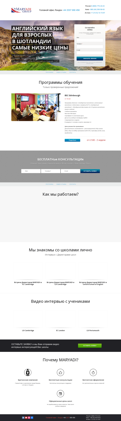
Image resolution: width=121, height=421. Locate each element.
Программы (49, 72)
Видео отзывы (61, 72)
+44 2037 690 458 (71, 10)
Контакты (72, 72)
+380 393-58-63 (97, 9)
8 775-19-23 (98, 6)
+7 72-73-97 (98, 13)
